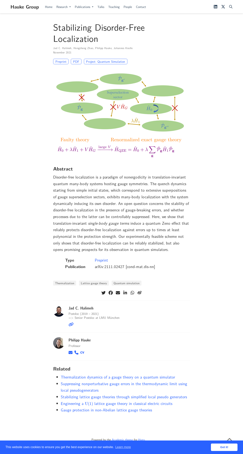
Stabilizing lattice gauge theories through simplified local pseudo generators (124, 396)
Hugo (141, 439)
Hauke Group (24, 6)
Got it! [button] (224, 447)
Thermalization (64, 283)
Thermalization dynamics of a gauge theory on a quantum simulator (118, 377)
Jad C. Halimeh (62, 48)
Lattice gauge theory (94, 283)
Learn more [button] (123, 447)
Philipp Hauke (103, 48)
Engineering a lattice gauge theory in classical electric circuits (116, 403)
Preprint (60, 61)
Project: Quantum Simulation (105, 61)
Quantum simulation (127, 283)
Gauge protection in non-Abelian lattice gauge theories (106, 410)
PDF (76, 61)
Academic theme (122, 439)
